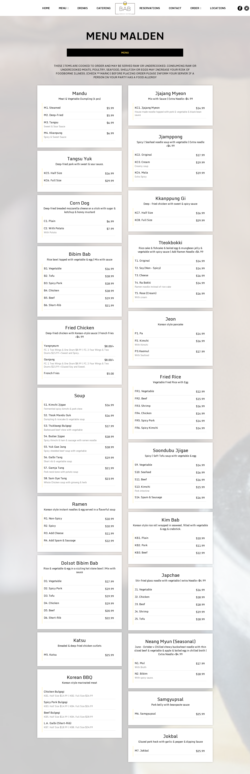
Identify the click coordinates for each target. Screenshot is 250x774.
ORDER (195, 8)
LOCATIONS (218, 8)
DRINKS (82, 8)
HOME (46, 8)
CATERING (103, 8)
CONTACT (175, 8)
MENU (64, 8)
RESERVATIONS (150, 8)
